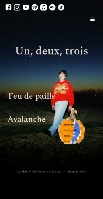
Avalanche (26, 119)
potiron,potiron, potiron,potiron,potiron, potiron (71, 133)
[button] (89, 19)
